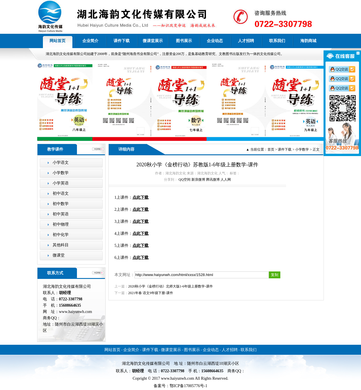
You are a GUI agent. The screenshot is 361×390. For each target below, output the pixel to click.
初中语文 (61, 193)
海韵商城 (308, 41)
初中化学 (61, 235)
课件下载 (122, 41)
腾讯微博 (213, 180)
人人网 (226, 180)
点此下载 (140, 197)
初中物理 (61, 224)
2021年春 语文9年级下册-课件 (150, 293)
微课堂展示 (153, 41)
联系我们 (277, 41)
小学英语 (61, 183)
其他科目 (61, 245)
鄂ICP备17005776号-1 (188, 386)
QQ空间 (184, 180)
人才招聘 (246, 41)
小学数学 (61, 173)
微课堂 (59, 255)
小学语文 (61, 162)
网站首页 (57, 41)
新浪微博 (198, 180)
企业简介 (90, 41)
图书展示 (184, 41)
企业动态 (215, 41)
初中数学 (61, 204)
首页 (270, 149)
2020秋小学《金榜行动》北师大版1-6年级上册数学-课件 (170, 286)
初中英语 (61, 214)
